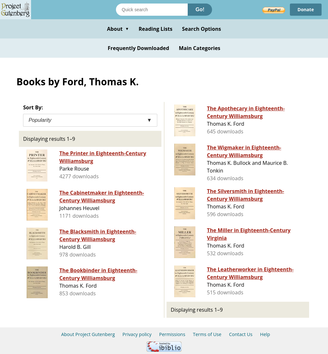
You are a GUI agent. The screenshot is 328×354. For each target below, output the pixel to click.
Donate (306, 9)
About (118, 29)
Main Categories (199, 48)
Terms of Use (207, 334)
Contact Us (240, 334)
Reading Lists (156, 28)
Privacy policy (137, 334)
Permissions (172, 334)
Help (265, 334)
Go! (199, 9)
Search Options (201, 28)
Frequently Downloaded (138, 48)
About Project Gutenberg (88, 334)
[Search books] (152, 10)
